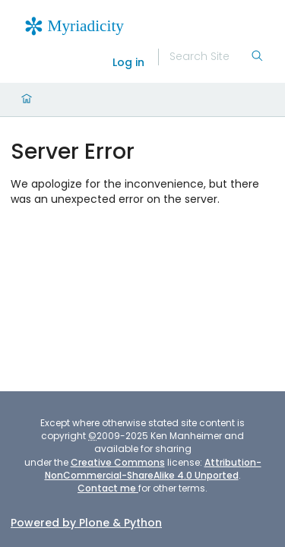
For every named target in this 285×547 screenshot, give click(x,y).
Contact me (108, 488)
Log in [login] (128, 62)
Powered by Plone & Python (86, 522)
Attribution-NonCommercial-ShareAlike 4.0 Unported (153, 469)
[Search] (209, 57)
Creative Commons (118, 462)
